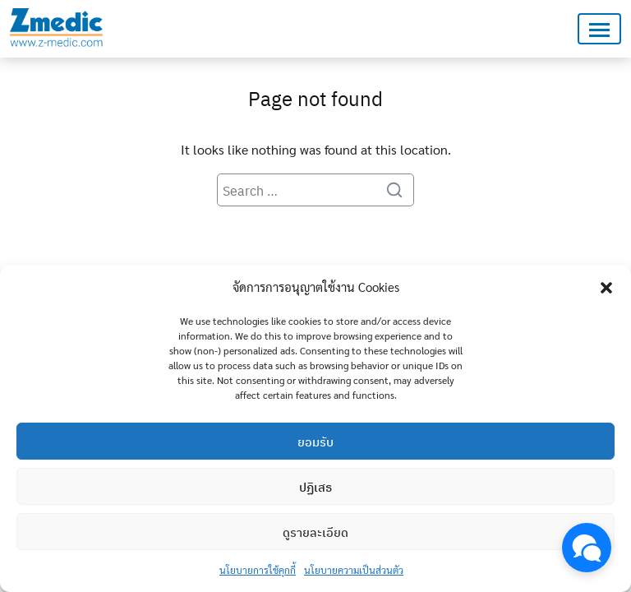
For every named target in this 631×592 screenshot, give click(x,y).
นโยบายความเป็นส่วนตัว (353, 569)
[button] (606, 287)
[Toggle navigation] (599, 29)
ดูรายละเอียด (315, 532)
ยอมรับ (315, 441)
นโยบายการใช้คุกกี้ (257, 569)
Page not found (315, 98)
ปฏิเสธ (315, 487)
